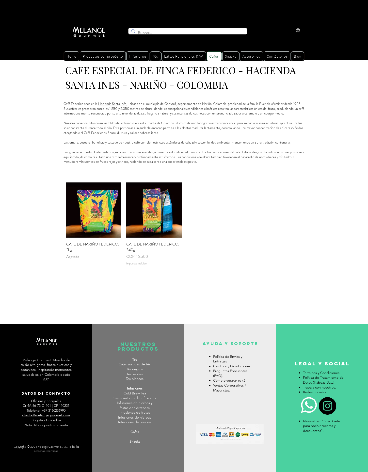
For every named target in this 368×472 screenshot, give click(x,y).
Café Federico (104, 151)
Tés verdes (135, 374)
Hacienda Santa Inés (112, 103)
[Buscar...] (187, 32)
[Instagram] (327, 406)
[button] (300, 30)
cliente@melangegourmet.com (46, 415)
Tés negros (134, 369)
